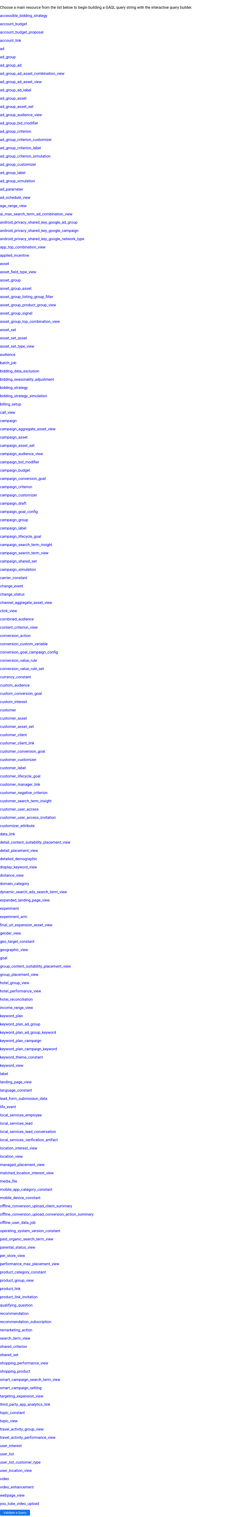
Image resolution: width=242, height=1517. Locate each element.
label (4, 1074)
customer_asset (13, 718)
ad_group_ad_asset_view (21, 82)
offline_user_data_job (17, 1222)
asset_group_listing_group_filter (26, 297)
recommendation (14, 1313)
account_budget (13, 24)
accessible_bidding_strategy (23, 15)
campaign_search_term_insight (26, 545)
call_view (7, 412)
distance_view (12, 875)
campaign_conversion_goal (23, 478)
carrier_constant (13, 578)
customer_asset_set (17, 726)
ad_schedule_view (15, 197)
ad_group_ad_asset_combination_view (32, 73)
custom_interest (13, 702)
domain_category (14, 883)
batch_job (8, 363)
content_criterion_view (19, 627)
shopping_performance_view (24, 1363)
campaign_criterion (16, 487)
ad (2, 49)
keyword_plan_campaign (20, 1040)
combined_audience (17, 619)
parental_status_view (17, 1247)
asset (4, 263)
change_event (11, 586)
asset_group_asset (16, 288)
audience (7, 354)
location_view (11, 1156)
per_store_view (12, 1255)
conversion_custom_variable (24, 644)
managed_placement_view (22, 1164)
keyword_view (11, 1065)
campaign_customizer (18, 495)
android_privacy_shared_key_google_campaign (39, 230)
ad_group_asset (13, 98)
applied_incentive (14, 255)
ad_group (8, 57)
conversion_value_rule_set (22, 669)
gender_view (10, 933)
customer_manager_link (20, 784)
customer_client (13, 735)
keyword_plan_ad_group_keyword (28, 1032)
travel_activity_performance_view (28, 1437)
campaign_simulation (18, 569)
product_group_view (17, 1280)
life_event (8, 1107)
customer (8, 710)
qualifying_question (16, 1305)
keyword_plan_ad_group (20, 1024)
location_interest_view (18, 1148)
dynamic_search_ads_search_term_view (33, 892)
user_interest (11, 1446)
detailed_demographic (18, 859)
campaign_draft (13, 503)
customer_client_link (17, 743)
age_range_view (13, 206)
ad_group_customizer (18, 164)
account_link (10, 40)
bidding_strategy (14, 387)
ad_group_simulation (17, 181)
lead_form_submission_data (23, 1098)
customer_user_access (19, 809)
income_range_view (16, 1007)
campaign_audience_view (21, 454)
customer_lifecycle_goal (20, 776)
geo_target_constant (17, 941)
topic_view (9, 1421)
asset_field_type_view (18, 272)
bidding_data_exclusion (19, 371)
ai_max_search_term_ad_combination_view (36, 214)
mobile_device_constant (20, 1198)
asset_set (8, 330)
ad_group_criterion (15, 131)
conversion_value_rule (18, 660)
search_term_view (15, 1338)
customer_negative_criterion (24, 793)
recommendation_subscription (25, 1322)
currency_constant (15, 677)
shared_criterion (13, 1346)
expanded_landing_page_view (25, 900)
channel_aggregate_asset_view (26, 602)
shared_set (9, 1355)
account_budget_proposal (21, 32)
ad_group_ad (11, 65)
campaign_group (14, 520)
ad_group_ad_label (15, 90)
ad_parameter (11, 189)
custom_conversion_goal (21, 693)
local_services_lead (16, 1123)
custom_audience (15, 685)
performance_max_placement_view (29, 1264)
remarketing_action (16, 1330)
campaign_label (13, 528)
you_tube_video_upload (19, 1503)
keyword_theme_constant (21, 1057)
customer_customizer (18, 759)
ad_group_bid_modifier (19, 123)
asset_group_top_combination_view (30, 321)
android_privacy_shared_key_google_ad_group (39, 222)
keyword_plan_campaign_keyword (28, 1049)
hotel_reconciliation (16, 999)
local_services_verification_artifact (29, 1140)
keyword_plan (11, 1016)
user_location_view (16, 1470)
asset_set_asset (13, 338)
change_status (12, 594)
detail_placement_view (19, 850)
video (4, 1479)
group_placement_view (19, 974)
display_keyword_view (18, 867)
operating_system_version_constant (30, 1231)
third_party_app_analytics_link (25, 1404)
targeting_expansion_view (21, 1396)
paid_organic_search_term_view (26, 1239)
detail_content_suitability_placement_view (35, 842)
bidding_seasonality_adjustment (27, 379)
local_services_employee (21, 1115)
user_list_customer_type (20, 1462)
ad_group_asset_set (16, 106)
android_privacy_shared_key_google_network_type (42, 239)
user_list (7, 1454)
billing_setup (10, 404)
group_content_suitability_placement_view (35, 966)
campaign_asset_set (17, 445)
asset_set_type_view (17, 346)
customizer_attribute (17, 826)
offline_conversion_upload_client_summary (36, 1206)
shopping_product (15, 1371)
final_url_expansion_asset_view (26, 925)
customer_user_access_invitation (28, 817)
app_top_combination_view (23, 247)
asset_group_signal (16, 313)
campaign (8, 421)
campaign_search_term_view (24, 553)
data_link (7, 834)
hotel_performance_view (20, 991)
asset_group (10, 280)
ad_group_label (12, 173)
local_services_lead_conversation (28, 1131)
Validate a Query (15, 1512)
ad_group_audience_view (21, 115)
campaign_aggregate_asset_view (28, 429)
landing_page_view (16, 1082)
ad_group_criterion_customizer (26, 139)
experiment (9, 908)
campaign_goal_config (19, 511)
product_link (10, 1288)
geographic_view (14, 950)
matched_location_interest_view (27, 1173)
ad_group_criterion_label (20, 148)
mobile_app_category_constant (26, 1189)
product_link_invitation (19, 1297)
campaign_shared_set (18, 561)
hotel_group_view (14, 983)
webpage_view (12, 1495)
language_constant (16, 1090)
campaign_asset (14, 437)
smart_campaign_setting (21, 1388)
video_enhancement (17, 1487)
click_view (8, 611)
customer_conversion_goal (22, 751)
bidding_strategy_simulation (23, 396)
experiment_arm (13, 916)
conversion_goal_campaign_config (29, 652)
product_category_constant (23, 1272)
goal (3, 958)
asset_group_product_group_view (28, 305)
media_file (8, 1181)
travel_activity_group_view (22, 1429)
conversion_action (15, 635)
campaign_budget (15, 470)
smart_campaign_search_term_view (30, 1379)
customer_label (13, 768)
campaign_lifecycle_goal (20, 536)
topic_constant (12, 1412)
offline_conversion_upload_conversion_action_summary (47, 1214)
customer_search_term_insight (26, 801)
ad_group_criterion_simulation (25, 156)
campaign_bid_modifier (19, 462)
